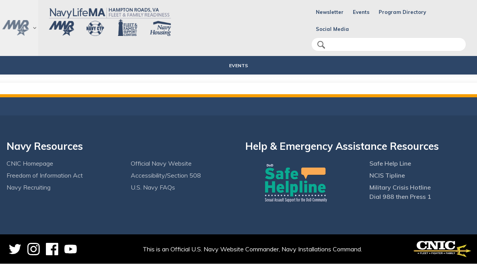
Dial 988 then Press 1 (400, 196)
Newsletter (330, 12)
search (321, 45)
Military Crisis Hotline (400, 187)
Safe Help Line (390, 163)
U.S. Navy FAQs (153, 187)
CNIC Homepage (30, 163)
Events (361, 12)
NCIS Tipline (387, 175)
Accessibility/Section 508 (166, 175)
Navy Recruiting (29, 187)
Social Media (332, 29)
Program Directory (402, 12)
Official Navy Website (161, 163)
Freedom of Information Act (45, 175)
